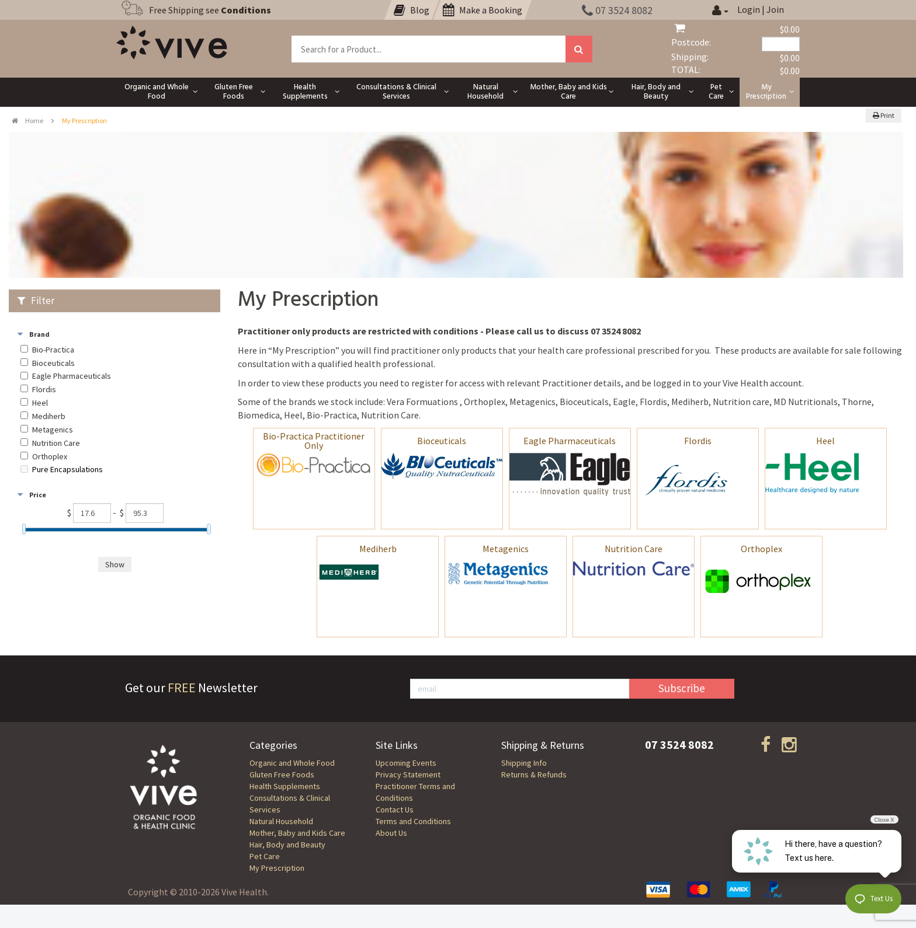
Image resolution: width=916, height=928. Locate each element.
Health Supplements (284, 786)
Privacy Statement (408, 774)
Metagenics (506, 548)
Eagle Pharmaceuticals (569, 440)
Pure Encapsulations (67, 469)
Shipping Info (524, 763)
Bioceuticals (441, 440)
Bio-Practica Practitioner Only (314, 440)
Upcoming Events (406, 763)
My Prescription (276, 868)
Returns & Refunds (534, 774)
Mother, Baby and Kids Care (297, 833)
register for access (448, 383)
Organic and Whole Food (292, 763)
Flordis (698, 440)
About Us (391, 833)
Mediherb (378, 548)
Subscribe (681, 688)
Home (27, 120)
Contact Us (395, 809)
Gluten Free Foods (281, 774)
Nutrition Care (633, 548)
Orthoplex (761, 548)
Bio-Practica (53, 350)
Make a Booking (482, 10)
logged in (672, 383)
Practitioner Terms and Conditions (415, 792)
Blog (411, 10)
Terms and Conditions (413, 821)
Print (883, 115)
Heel (825, 440)
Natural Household (281, 821)
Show (114, 564)
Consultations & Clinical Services (289, 804)
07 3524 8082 (617, 10)
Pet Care (264, 856)
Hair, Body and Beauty (287, 844)
